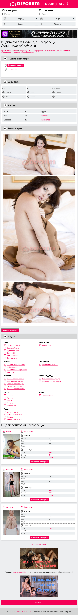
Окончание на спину (50, 365)
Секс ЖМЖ (11, 353)
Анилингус (11, 372)
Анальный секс (13, 355)
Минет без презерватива (17, 369)
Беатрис (10, 469)
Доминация (11, 405)
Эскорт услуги (12, 412)
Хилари (9, 507)
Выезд (6, 14)
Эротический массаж (15, 381)
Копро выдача (47, 395)
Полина (9, 431)
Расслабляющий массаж (16, 386)
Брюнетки (45, 120)
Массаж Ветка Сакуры (15, 384)
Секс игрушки (12, 358)
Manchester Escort (39, 544)
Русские (44, 115)
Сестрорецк (12, 69)
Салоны (43, 14)
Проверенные (46, 10)
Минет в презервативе (16, 365)
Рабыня (10, 398)
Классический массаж (15, 379)
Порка (9, 400)
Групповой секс (13, 350)
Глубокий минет (13, 367)
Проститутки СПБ (24, 611)
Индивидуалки (9, 10)
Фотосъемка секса (14, 414)
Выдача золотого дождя (51, 381)
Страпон (10, 395)
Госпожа (10, 403)
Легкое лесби (47, 345)
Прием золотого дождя (51, 379)
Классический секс (14, 345)
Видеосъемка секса (14, 419)
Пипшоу (10, 417)
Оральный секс (13, 348)
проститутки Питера (21, 572)
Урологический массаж (16, 389)
